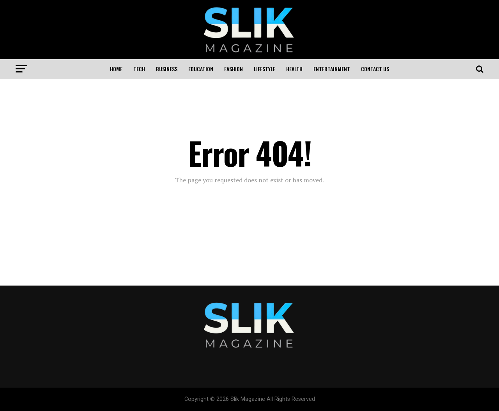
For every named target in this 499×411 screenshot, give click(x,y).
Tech (139, 69)
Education (200, 69)
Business (166, 69)
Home (116, 69)
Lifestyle (264, 69)
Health (294, 69)
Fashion (233, 69)
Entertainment (331, 69)
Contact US (375, 69)
